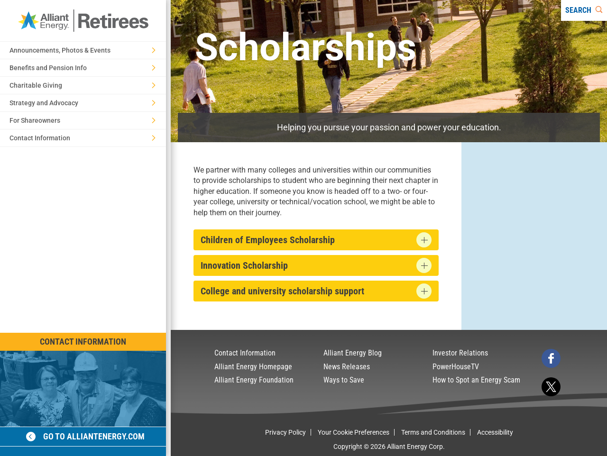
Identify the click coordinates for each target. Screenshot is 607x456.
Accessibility (495, 432)
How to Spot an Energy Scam (476, 379)
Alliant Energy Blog (352, 352)
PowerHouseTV (455, 366)
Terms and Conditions (433, 432)
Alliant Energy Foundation (254, 379)
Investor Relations (460, 352)
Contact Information (83, 342)
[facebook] (551, 358)
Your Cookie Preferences (353, 432)
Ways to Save (343, 379)
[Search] (584, 10)
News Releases (346, 366)
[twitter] (551, 386)
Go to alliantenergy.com (85, 436)
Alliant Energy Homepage (253, 366)
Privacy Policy (285, 432)
